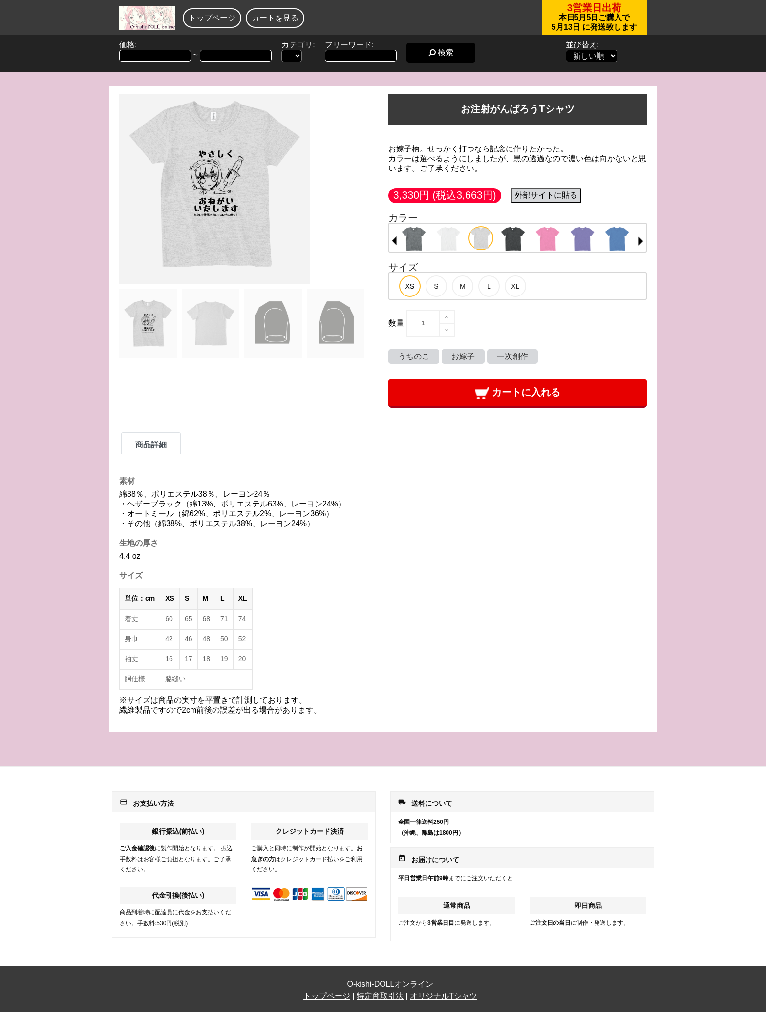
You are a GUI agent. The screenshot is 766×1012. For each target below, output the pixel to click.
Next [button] (641, 241)
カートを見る (275, 18)
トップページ (212, 18)
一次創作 (512, 356)
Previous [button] (394, 241)
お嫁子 (463, 356)
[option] (414, 239)
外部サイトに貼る (546, 195)
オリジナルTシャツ (443, 996)
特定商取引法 (380, 996)
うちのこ (413, 356)
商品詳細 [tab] (151, 445)
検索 (440, 52)
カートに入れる (517, 393)
